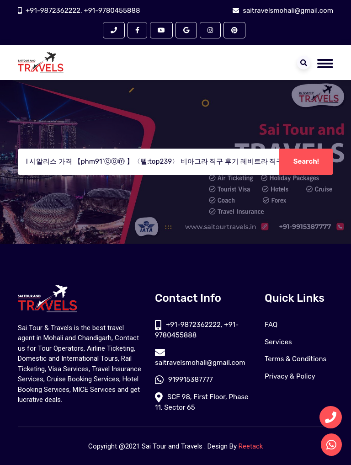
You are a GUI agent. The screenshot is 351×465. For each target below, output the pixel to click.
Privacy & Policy (290, 376)
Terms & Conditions (295, 359)
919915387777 (184, 379)
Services (278, 342)
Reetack (251, 446)
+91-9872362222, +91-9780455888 (83, 10)
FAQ (271, 325)
